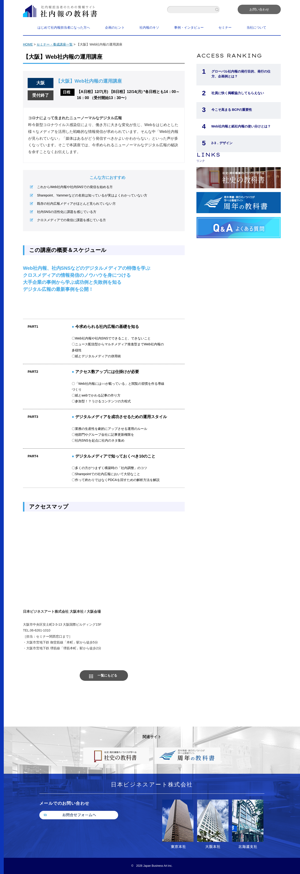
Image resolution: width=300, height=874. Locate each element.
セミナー (225, 27)
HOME (28, 44)
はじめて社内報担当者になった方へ (64, 27)
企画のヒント (115, 27)
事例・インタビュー (189, 27)
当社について (256, 27)
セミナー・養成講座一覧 (55, 44)
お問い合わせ (259, 9)
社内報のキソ (149, 27)
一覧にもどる (107, 675)
